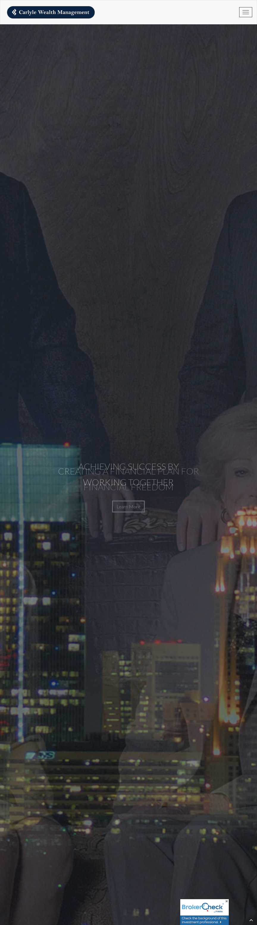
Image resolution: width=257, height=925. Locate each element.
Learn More (128, 506)
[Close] (226, 902)
